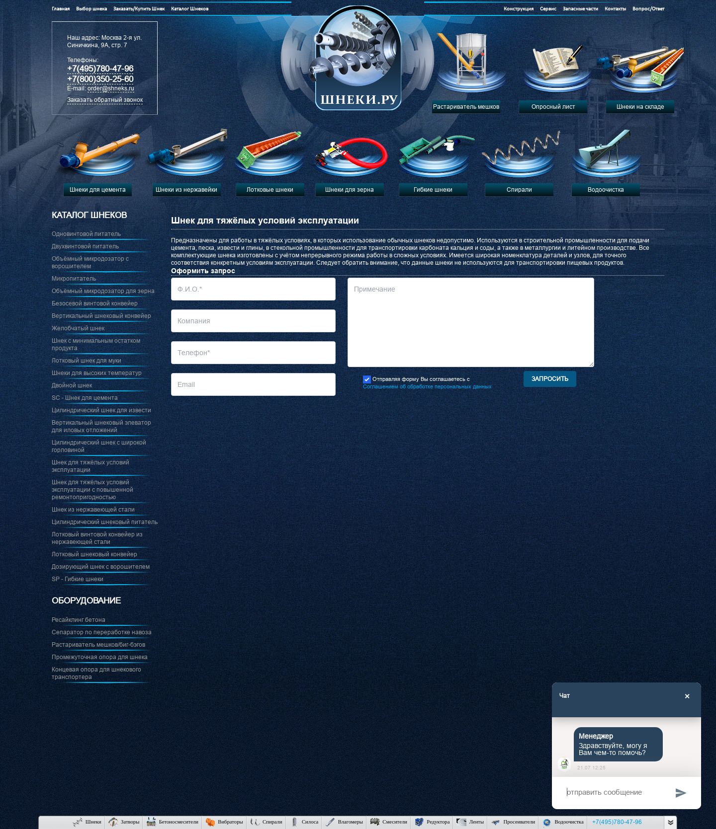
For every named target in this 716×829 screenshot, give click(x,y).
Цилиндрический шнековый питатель (105, 522)
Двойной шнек (72, 385)
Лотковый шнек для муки (86, 360)
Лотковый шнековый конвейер (94, 554)
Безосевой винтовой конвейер (95, 303)
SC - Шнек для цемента (85, 397)
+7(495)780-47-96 (100, 69)
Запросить (550, 379)
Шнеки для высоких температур (97, 373)
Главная (61, 9)
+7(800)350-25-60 (100, 79)
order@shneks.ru (111, 88)
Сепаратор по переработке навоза (102, 632)
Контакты (615, 9)
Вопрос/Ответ (648, 9)
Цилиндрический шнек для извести (101, 410)
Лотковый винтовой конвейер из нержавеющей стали (97, 538)
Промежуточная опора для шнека (100, 657)
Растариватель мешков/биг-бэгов (98, 644)
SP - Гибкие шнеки (77, 579)
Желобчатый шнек (78, 328)
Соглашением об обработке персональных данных (427, 386)
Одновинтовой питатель (86, 233)
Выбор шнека (91, 9)
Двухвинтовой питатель (85, 246)
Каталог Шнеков (189, 9)
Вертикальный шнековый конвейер (101, 315)
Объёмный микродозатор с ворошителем (90, 262)
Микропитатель (74, 278)
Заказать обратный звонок (105, 99)
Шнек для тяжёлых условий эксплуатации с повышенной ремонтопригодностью (92, 490)
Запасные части (580, 9)
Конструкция (519, 9)
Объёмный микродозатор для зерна (103, 291)
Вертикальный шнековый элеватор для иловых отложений (101, 426)
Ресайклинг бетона (78, 619)
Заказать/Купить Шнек (139, 9)
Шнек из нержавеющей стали (93, 509)
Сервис (548, 9)
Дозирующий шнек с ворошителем (101, 566)
